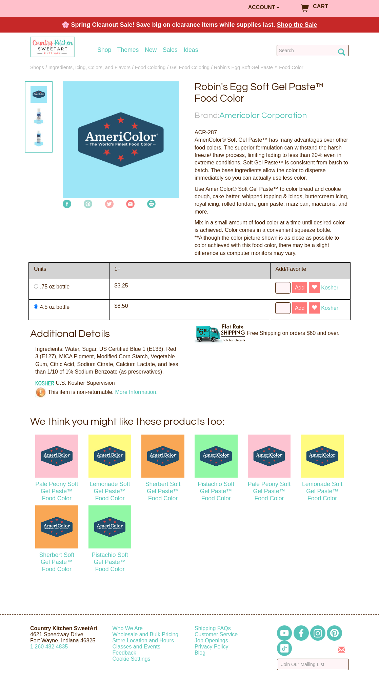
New (151, 50)
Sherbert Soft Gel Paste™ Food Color (163, 491)
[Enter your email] (313, 664)
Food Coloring (150, 67)
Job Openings (211, 640)
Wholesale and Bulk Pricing (146, 634)
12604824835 (49, 646)
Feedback (124, 653)
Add (299, 288)
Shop (104, 50)
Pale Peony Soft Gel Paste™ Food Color (56, 491)
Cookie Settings (132, 659)
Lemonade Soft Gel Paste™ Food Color (109, 491)
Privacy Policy (211, 646)
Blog (200, 653)
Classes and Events (136, 646)
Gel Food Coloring (190, 67)
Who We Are (128, 628)
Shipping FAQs (213, 628)
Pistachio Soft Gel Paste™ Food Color (216, 491)
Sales (170, 50)
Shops (37, 67)
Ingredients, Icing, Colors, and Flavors (89, 67)
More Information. (136, 392)
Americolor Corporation (263, 115)
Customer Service (216, 634)
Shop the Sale (297, 24)
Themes (128, 50)
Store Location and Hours (143, 640)
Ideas (190, 50)
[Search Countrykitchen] (313, 50)
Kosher (329, 288)
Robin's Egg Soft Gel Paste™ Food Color (258, 67)
